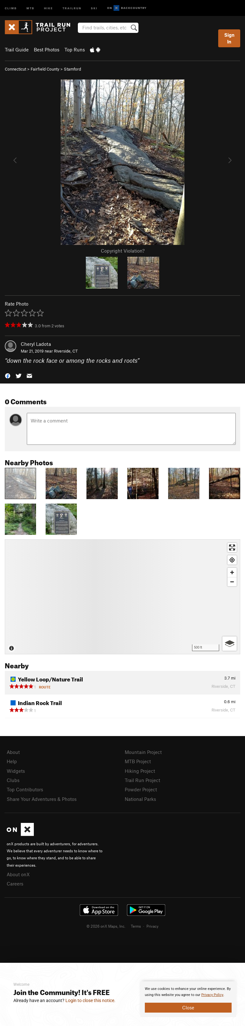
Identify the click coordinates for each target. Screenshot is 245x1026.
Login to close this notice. (90, 1000)
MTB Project (138, 761)
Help (12, 761)
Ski (94, 8)
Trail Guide (17, 49)
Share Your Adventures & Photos (42, 799)
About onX (18, 874)
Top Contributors (25, 789)
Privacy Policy (212, 995)
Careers (15, 883)
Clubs (13, 780)
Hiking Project (140, 771)
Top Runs (74, 49)
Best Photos (46, 49)
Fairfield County (45, 69)
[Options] (229, 643)
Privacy (152, 926)
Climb (11, 8)
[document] (188, 999)
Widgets (16, 771)
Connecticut (15, 69)
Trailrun (72, 8)
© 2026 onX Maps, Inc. (105, 926)
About (13, 752)
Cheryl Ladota (36, 344)
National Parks (140, 799)
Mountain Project (143, 752)
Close (188, 1007)
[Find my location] (232, 560)
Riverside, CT (66, 350)
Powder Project (141, 789)
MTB (30, 8)
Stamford (72, 69)
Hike (48, 8)
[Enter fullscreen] (232, 547)
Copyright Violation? (123, 251)
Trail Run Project (142, 780)
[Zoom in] (232, 572)
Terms (136, 926)
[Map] (122, 597)
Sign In (229, 38)
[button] (8, 375)
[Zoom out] (232, 581)
